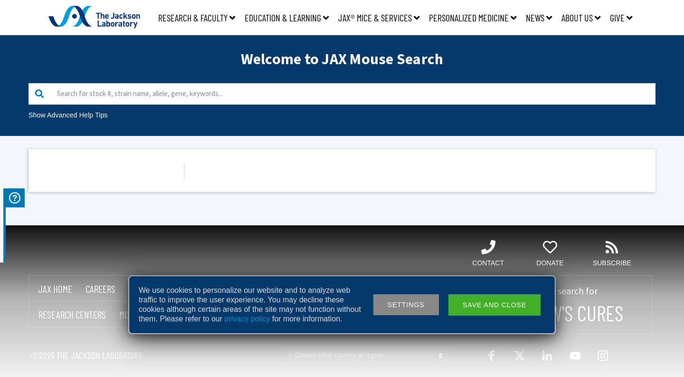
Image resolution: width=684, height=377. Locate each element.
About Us (581, 17)
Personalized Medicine (473, 17)
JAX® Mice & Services (379, 17)
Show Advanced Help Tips (68, 115)
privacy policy (247, 319)
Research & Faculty (197, 17)
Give (621, 17)
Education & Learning (287, 17)
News (539, 17)
